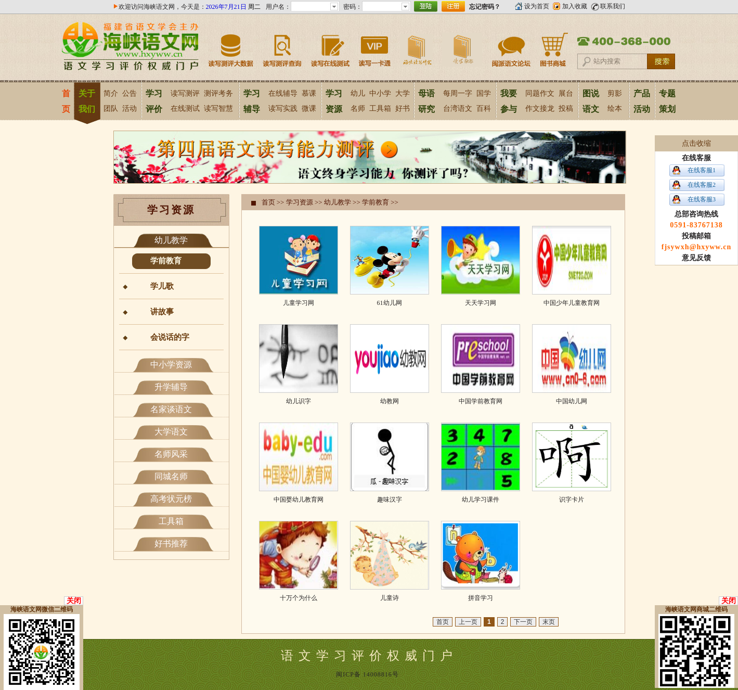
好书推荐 (171, 543)
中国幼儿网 (571, 401)
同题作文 (539, 93)
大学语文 (171, 431)
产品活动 (641, 101)
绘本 (614, 108)
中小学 (380, 93)
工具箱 (380, 108)
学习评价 (154, 101)
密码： (352, 6)
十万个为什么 (298, 598)
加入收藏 (574, 6)
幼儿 (358, 93)
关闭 (74, 601)
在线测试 (185, 108)
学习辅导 (251, 101)
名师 (358, 108)
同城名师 (171, 476)
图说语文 (590, 101)
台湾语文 (457, 108)
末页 (548, 621)
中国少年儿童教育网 (571, 302)
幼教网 (389, 401)
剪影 (614, 93)
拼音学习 (480, 598)
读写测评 (185, 93)
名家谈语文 (171, 409)
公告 (129, 93)
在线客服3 (702, 199)
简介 (110, 93)
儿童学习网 (298, 302)
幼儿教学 (171, 240)
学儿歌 (162, 286)
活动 (129, 108)
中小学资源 (171, 364)
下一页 (523, 621)
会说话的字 (169, 337)
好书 (402, 108)
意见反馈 (696, 258)
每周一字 (457, 93)
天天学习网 (480, 302)
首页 (66, 101)
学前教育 (166, 261)
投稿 (566, 108)
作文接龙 (539, 108)
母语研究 (426, 101)
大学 (402, 93)
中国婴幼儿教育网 (298, 499)
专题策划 (667, 101)
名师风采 (171, 454)
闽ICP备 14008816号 (367, 674)
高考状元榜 (171, 498)
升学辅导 (171, 386)
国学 (483, 93)
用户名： (278, 6)
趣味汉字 (389, 499)
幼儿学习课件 (480, 499)
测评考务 (218, 93)
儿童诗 (389, 598)
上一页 (468, 621)
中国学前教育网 (480, 401)
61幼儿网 (389, 302)
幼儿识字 (298, 401)
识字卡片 (571, 499)
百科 (483, 108)
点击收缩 (696, 143)
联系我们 (612, 6)
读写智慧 (218, 108)
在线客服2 (702, 184)
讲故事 (162, 312)
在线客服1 (702, 170)
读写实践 (282, 108)
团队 (110, 108)
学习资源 (334, 101)
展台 (566, 93)
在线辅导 (282, 93)
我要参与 (508, 101)
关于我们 (87, 101)
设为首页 (536, 6)
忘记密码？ (484, 6)
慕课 (309, 93)
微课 (309, 108)
